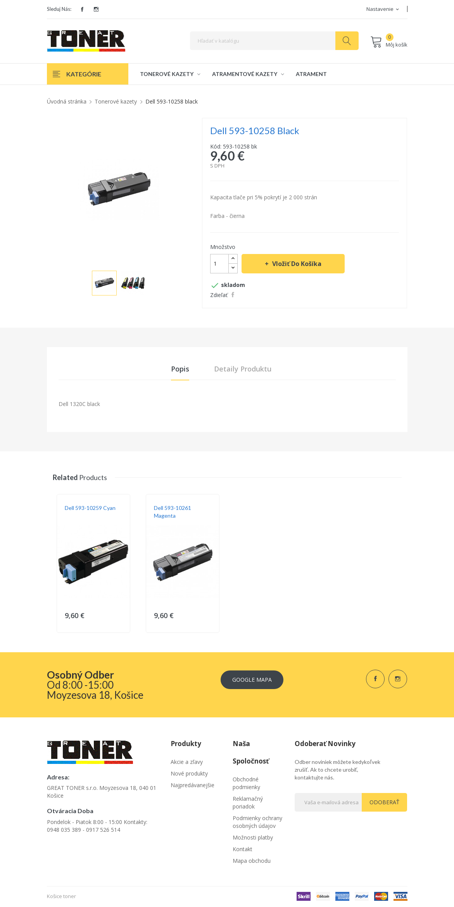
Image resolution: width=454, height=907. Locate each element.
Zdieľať (234, 294)
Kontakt (242, 849)
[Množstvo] (219, 263)
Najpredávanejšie (192, 785)
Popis (180, 369)
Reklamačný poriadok (248, 802)
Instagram (96, 9)
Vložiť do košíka (296, 263)
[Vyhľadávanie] (274, 40)
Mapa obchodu (252, 861)
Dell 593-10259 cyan (90, 508)
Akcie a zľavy (187, 762)
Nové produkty (189, 773)
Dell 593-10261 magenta (172, 512)
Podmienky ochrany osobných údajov (257, 822)
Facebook (82, 9)
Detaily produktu (242, 369)
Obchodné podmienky (246, 783)
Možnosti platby (253, 837)
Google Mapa (252, 679)
